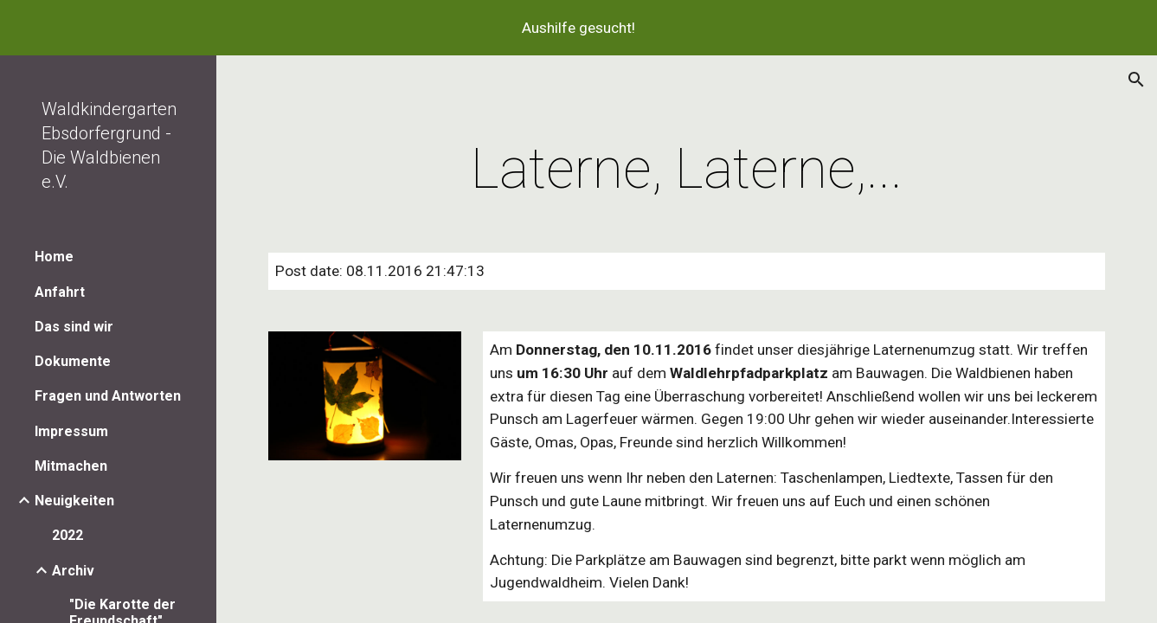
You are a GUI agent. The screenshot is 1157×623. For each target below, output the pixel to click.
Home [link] (54, 256)
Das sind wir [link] (74, 326)
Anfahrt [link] (60, 292)
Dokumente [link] (73, 361)
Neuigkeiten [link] (74, 500)
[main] (686, 169)
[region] (578, 27)
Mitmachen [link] (71, 466)
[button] (1136, 79)
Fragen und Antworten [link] (108, 396)
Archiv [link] (73, 570)
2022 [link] (67, 535)
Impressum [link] (71, 431)
